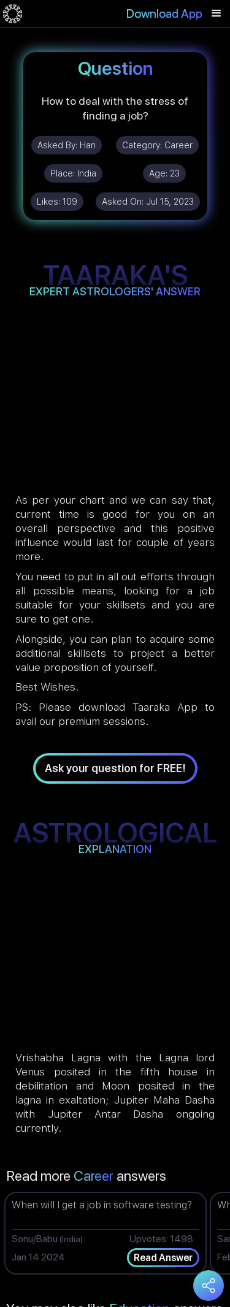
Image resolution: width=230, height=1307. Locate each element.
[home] (12, 13)
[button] (216, 13)
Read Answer (163, 1257)
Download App (164, 13)
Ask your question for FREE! (115, 768)
